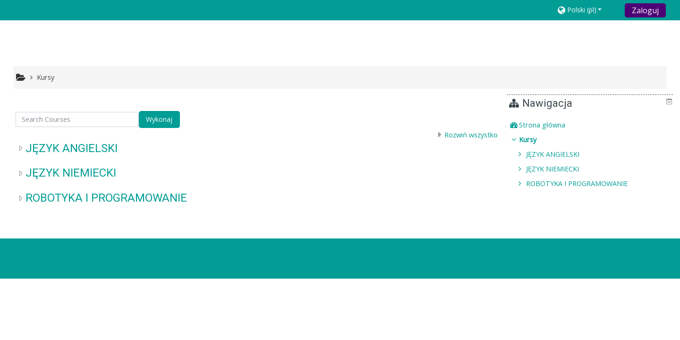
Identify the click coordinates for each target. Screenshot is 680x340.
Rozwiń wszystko (471, 134)
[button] (588, 9)
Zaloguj (645, 10)
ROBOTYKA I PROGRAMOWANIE (106, 197)
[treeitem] (591, 125)
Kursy (535, 139)
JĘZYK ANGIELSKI (72, 148)
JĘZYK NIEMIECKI (71, 172)
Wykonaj (159, 119)
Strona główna (549, 124)
